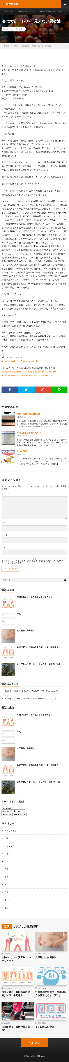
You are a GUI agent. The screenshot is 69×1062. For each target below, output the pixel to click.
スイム (8, 853)
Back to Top (34, 1043)
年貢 (19, 613)
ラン (7, 861)
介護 (7, 869)
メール (4, 535)
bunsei (51, 691)
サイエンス (9, 846)
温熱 (7, 907)
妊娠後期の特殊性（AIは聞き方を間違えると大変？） (50, 994)
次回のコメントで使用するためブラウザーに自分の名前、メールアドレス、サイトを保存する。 (33, 562)
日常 (7, 892)
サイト (4, 547)
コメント (5, 494)
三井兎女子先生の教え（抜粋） (51, 11)
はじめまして (7, 11)
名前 (3, 523)
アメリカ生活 (10, 830)
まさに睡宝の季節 (44, 1026)
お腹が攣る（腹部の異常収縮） (16, 1028)
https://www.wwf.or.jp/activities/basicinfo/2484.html (27, 375)
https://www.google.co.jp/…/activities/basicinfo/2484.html (29, 371)
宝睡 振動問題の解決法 (28, 413)
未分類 (8, 900)
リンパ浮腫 (22, 451)
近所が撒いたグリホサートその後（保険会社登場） (39, 664)
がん (7, 838)
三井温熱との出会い (25, 11)
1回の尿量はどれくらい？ (29, 432)
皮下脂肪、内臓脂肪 (26, 630)
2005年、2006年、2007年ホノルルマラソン (25, 691)
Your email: (6, 808)
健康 (20, 29)
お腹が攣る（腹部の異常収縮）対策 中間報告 (37, 647)
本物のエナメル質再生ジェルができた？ (34, 597)
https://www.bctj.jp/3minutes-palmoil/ (20, 361)
